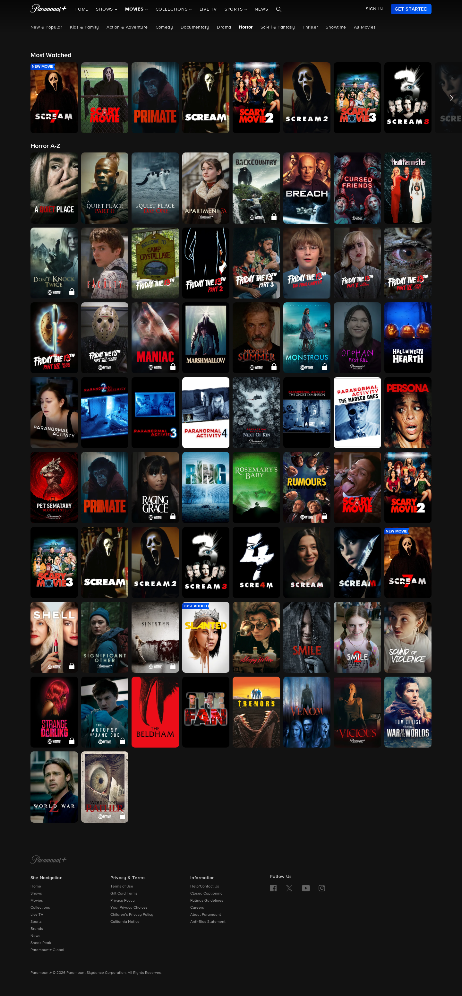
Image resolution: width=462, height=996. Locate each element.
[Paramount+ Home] (48, 860)
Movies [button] (135, 9)
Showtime (336, 27)
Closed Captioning (206, 894)
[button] (54, 97)
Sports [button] (234, 9)
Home (81, 9)
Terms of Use (121, 886)
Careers (197, 908)
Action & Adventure (127, 27)
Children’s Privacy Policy (131, 915)
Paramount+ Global (47, 950)
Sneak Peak (40, 943)
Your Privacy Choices (129, 908)
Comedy (164, 27)
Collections (40, 908)
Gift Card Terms (124, 894)
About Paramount (205, 915)
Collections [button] (172, 9)
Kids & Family (84, 27)
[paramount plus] (48, 9)
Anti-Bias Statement (208, 922)
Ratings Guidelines (206, 901)
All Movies (365, 27)
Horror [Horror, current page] (245, 27)
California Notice (125, 922)
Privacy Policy (122, 901)
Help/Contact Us (204, 886)
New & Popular (46, 27)
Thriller (310, 27)
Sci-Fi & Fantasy (278, 27)
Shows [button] (105, 9)
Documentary (195, 27)
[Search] (279, 9)
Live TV (208, 9)
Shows (36, 894)
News (261, 9)
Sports (36, 922)
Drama (224, 27)
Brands (36, 929)
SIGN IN (374, 9)
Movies (36, 901)
